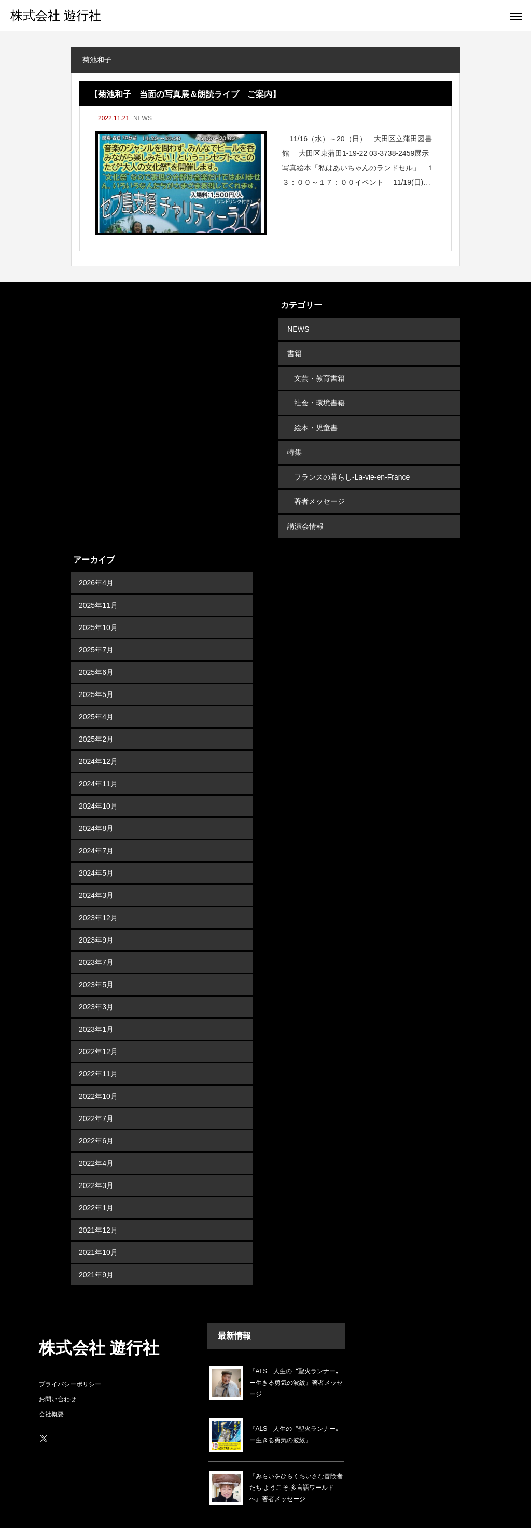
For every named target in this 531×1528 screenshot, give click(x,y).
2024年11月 (98, 763)
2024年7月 (96, 830)
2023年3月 (96, 986)
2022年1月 (96, 1187)
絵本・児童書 (316, 417)
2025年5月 (96, 674)
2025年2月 (96, 718)
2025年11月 (98, 584)
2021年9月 (96, 1254)
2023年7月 (96, 941)
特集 (293, 439)
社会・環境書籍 (319, 395)
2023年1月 (96, 1008)
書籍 (293, 350)
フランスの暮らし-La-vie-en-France (352, 462)
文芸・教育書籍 (319, 373)
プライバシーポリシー (70, 1363)
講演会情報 (304, 506)
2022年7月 (96, 1098)
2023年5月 (96, 964)
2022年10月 (98, 1075)
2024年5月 (96, 852)
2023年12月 (98, 897)
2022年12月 (98, 1031)
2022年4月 (96, 1142)
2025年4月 (96, 696)
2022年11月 (98, 1053)
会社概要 (51, 1393)
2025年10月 (98, 607)
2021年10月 (98, 1231)
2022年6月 (96, 1120)
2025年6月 (96, 651)
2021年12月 (98, 1209)
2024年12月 (98, 740)
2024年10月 (98, 785)
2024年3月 (96, 874)
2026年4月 (96, 562)
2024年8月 (96, 807)
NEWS (142, 118)
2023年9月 (96, 919)
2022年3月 (96, 1165)
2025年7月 (96, 629)
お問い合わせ (57, 1378)
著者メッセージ (319, 484)
